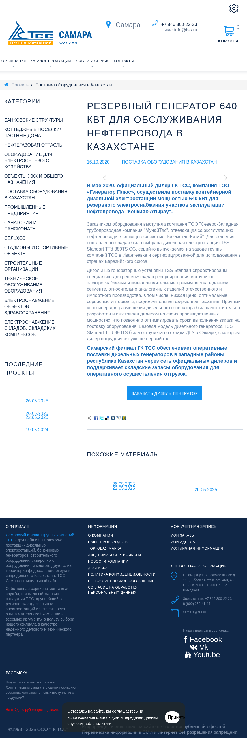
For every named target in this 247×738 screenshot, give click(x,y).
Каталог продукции (51, 61)
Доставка (98, 568)
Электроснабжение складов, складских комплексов (30, 328)
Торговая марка (104, 548)
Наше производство (109, 542)
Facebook (205, 639)
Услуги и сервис (92, 61)
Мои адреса (182, 542)
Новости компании (108, 561)
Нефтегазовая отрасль (33, 145)
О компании (14, 61)
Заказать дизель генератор (165, 393)
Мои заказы (182, 535)
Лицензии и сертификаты (114, 555)
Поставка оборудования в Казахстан (169, 162)
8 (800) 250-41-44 (196, 604)
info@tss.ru (185, 29)
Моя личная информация (196, 548)
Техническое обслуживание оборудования (23, 284)
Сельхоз (14, 238)
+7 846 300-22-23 (179, 24)
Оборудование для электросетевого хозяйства (28, 160)
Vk (202, 647)
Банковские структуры (33, 120)
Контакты (124, 61)
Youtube (205, 654)
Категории (22, 101)
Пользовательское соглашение (121, 581)
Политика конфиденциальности (122, 574)
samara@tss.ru (194, 612)
